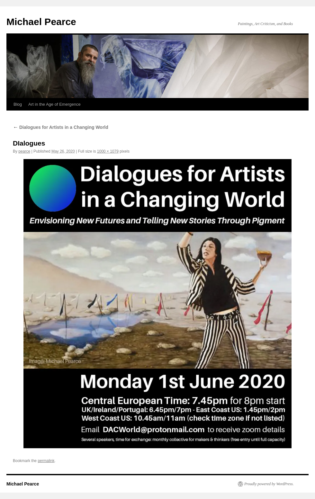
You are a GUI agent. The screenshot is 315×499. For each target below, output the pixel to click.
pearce (24, 151)
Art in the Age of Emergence (54, 104)
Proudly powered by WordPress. (269, 484)
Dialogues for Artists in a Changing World (60, 127)
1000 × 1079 (108, 151)
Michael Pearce (41, 21)
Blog (18, 104)
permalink (46, 461)
